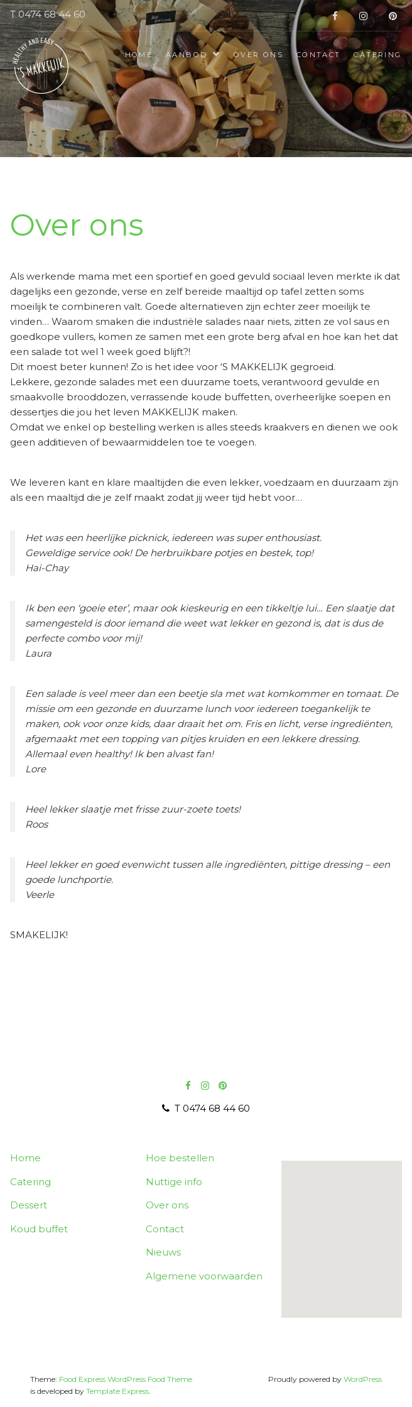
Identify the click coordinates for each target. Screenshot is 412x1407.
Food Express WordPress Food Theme (125, 1379)
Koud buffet (39, 1229)
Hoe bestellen (180, 1158)
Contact (318, 54)
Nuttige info (174, 1182)
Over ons (258, 54)
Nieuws (163, 1252)
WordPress (363, 1379)
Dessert (28, 1205)
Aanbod (186, 54)
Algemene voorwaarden (204, 1276)
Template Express (117, 1391)
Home (139, 54)
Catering (377, 54)
